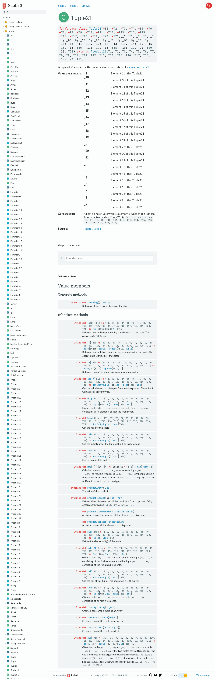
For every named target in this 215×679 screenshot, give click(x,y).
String (106, 303)
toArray (91, 607)
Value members (67, 277)
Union (107, 627)
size (89, 532)
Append (108, 369)
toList (91, 627)
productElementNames (99, 512)
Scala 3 (62, 5)
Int (117, 385)
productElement (96, 498)
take (89, 587)
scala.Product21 (139, 67)
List (100, 627)
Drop (115, 405)
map (89, 467)
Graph (61, 246)
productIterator (96, 522)
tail (89, 571)
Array (102, 607)
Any (120, 498)
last (89, 451)
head (89, 418)
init (89, 435)
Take (115, 593)
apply (90, 379)
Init (115, 441)
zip (89, 637)
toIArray (92, 617)
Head (115, 425)
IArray (104, 617)
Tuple (95, 330)
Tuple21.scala (93, 229)
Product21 (98, 51)
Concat (113, 349)
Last (115, 457)
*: (88, 324)
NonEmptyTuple (100, 385)
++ (88, 343)
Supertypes (74, 246)
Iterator (119, 512)
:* (88, 363)
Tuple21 (85, 5)
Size (105, 538)
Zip (121, 643)
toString (92, 303)
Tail (115, 577)
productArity (95, 488)
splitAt (91, 548)
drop (89, 399)
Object (110, 607)
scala (73, 5)
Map (139, 467)
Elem (125, 385)
